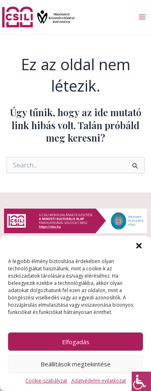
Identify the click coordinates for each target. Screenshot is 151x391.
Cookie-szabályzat (46, 380)
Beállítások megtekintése (76, 364)
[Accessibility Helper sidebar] (141, 381)
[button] (139, 246)
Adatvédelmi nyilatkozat (98, 380)
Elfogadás (75, 342)
